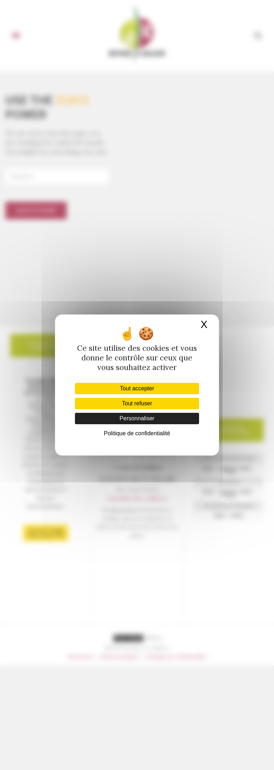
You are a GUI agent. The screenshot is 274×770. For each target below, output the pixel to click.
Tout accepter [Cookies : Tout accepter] (137, 388)
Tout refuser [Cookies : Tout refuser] (137, 403)
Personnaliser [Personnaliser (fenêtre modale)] (137, 418)
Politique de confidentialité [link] (137, 433)
